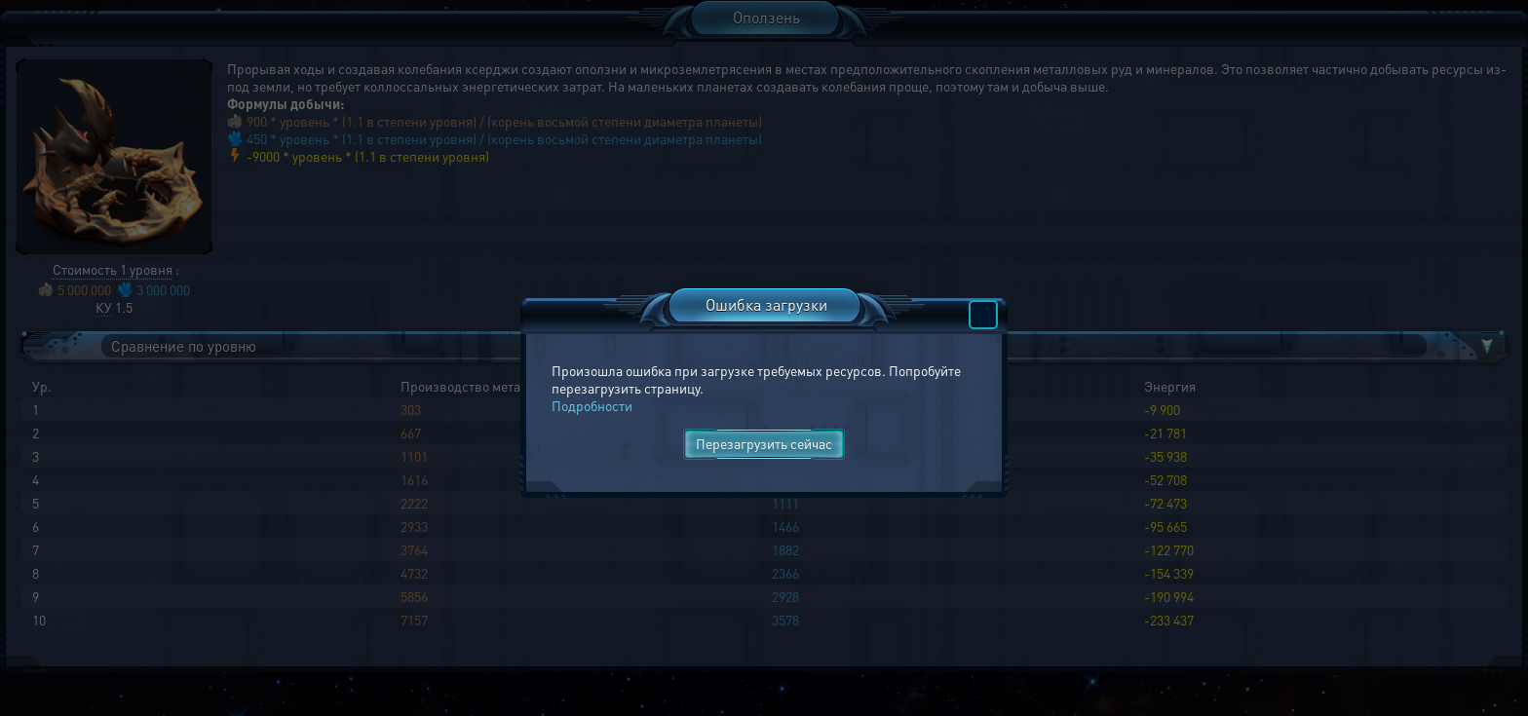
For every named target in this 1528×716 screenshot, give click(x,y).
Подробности (592, 405)
